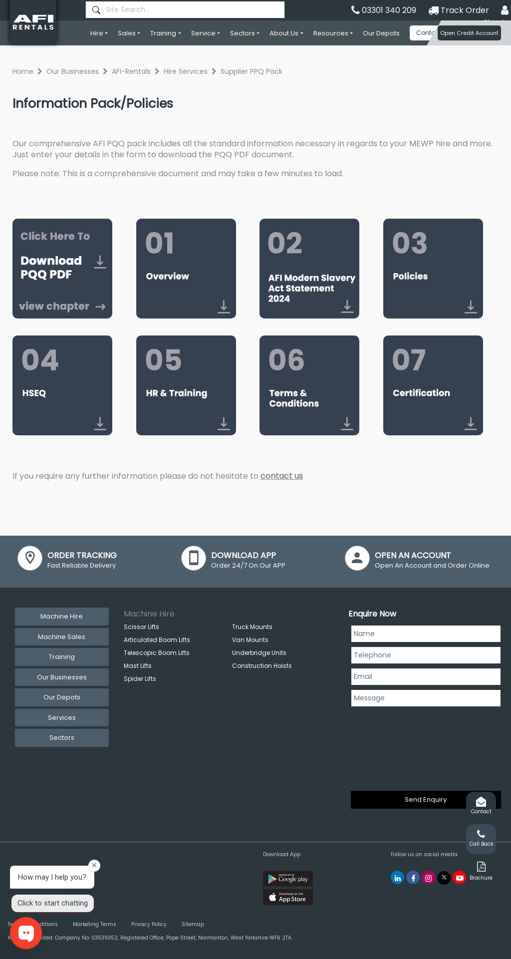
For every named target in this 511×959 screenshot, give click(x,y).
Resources (330, 33)
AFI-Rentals (131, 71)
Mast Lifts (138, 665)
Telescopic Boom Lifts (157, 652)
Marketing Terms (94, 924)
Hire (96, 33)
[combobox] (185, 9)
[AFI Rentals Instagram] (428, 877)
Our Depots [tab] (61, 697)
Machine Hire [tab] (61, 616)
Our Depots (381, 33)
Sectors (242, 33)
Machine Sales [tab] (61, 636)
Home (22, 71)
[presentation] (392, 747)
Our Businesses (72, 71)
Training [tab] (62, 656)
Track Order (458, 10)
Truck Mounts (252, 627)
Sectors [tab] (61, 737)
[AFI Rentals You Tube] (459, 877)
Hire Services (186, 71)
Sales (127, 33)
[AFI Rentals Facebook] (413, 877)
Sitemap (193, 924)
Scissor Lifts (141, 627)
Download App (281, 854)
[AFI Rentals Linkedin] (397, 877)
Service (203, 33)
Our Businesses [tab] (62, 677)
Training (163, 33)
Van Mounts (250, 640)
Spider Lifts (140, 678)
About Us (283, 33)
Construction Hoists (262, 665)
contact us (281, 476)
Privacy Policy (149, 924)
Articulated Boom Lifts (157, 640)
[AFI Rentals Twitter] (444, 878)
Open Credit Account (469, 33)
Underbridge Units (259, 652)
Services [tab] (62, 717)
